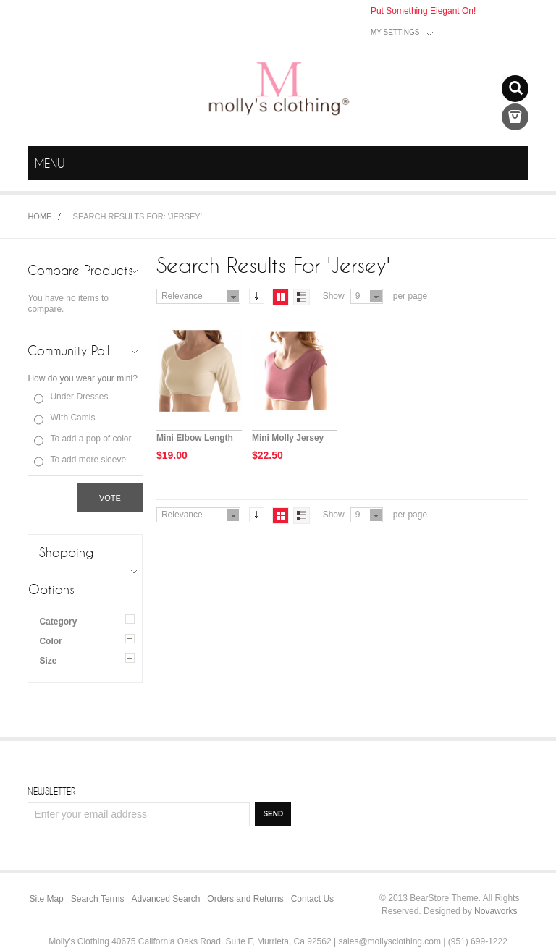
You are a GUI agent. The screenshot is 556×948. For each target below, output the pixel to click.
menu (515, 164)
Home (39, 216)
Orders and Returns (245, 899)
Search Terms (98, 899)
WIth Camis (72, 417)
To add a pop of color (90, 438)
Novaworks (495, 911)
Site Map (46, 899)
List (301, 297)
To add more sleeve (88, 459)
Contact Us (312, 899)
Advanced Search (166, 899)
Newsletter (51, 791)
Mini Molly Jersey (288, 438)
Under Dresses (79, 397)
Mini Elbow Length (194, 438)
